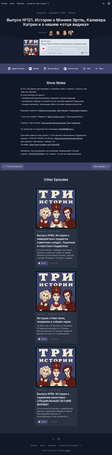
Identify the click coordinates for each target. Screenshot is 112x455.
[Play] (43, 48)
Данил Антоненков (47, 110)
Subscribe (20, 3)
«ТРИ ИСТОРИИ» (36, 154)
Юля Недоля (62, 110)
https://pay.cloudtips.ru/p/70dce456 (44, 144)
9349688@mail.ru (66, 129)
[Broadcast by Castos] (84, 53)
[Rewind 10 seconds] (52, 49)
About (12, 3)
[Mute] (49, 49)
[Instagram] (109, 3)
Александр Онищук (78, 110)
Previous (13, 166)
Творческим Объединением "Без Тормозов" (61, 123)
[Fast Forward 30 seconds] (60, 49)
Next (101, 166)
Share (60, 53)
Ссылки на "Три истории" (38, 3)
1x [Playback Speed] (56, 49)
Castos (67, 450)
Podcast (4, 3)
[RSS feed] (103, 3)
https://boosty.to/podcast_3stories (68, 138)
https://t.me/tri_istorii (55, 117)
